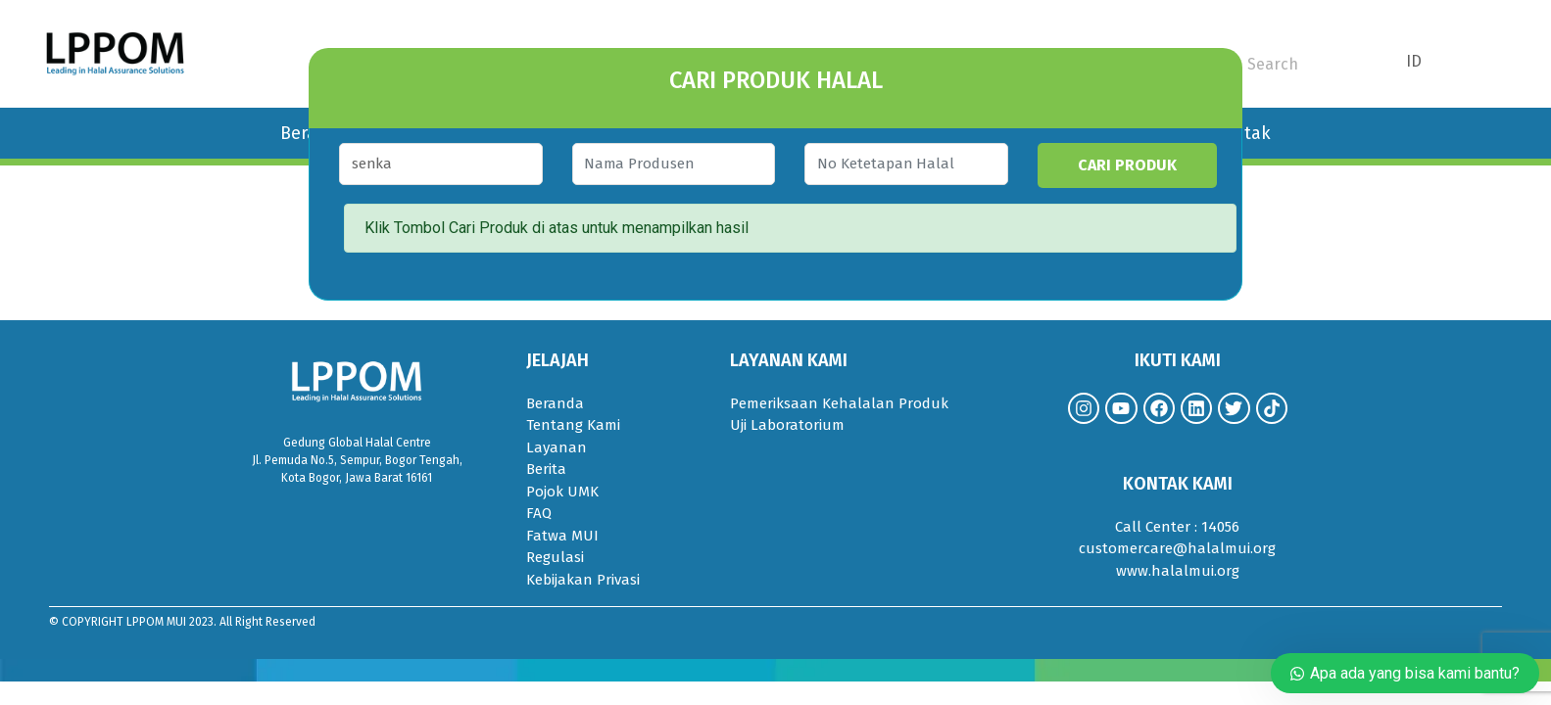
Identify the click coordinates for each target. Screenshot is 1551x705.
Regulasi (555, 557)
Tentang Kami (573, 425)
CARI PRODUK (1142, 165)
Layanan (556, 447)
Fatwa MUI (562, 535)
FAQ (539, 513)
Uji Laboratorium (787, 425)
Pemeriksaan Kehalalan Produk (839, 403)
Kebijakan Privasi (583, 579)
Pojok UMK (562, 491)
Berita (546, 469)
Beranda (555, 403)
